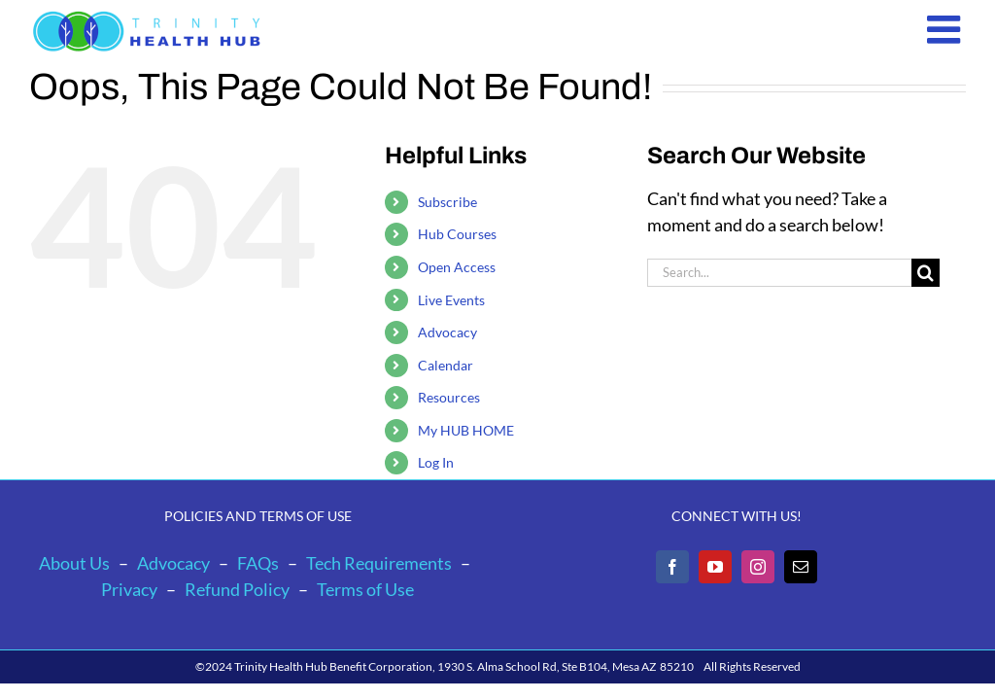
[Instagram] (757, 566)
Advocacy (447, 332)
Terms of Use (365, 589)
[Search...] (779, 273)
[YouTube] (715, 566)
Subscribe (447, 201)
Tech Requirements (379, 563)
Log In (436, 462)
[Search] (925, 273)
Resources (449, 397)
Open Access (457, 267)
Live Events (451, 300)
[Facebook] (672, 566)
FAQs (258, 563)
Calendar (445, 365)
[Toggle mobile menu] (946, 29)
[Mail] (800, 566)
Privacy (129, 589)
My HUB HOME (466, 430)
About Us (74, 563)
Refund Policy (237, 589)
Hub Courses (457, 234)
